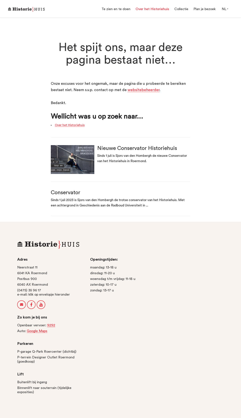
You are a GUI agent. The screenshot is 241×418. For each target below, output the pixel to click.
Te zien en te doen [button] (116, 9)
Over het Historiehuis (70, 125)
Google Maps (37, 331)
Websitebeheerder (143, 90)
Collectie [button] (181, 9)
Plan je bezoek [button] (204, 9)
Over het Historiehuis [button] (152, 9)
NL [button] (225, 9)
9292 (51, 325)
